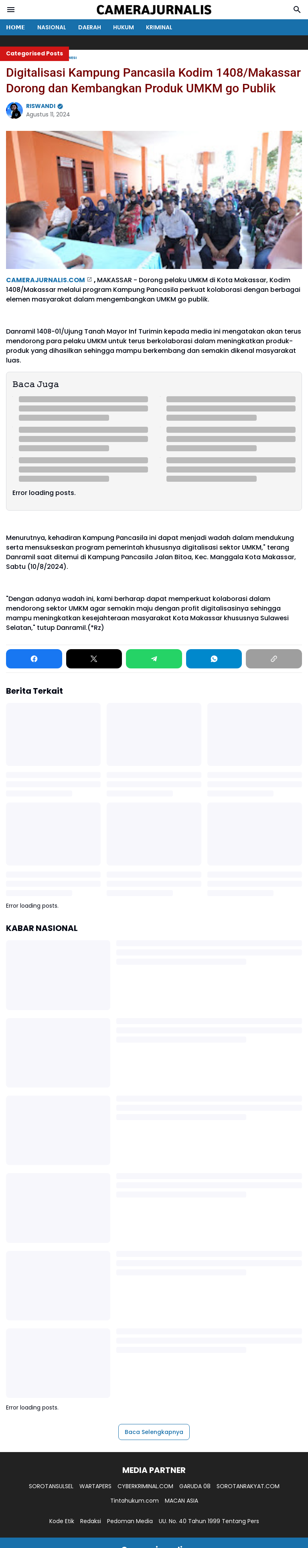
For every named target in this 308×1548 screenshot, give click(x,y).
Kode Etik (61, 1521)
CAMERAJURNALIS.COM (45, 280)
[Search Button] (297, 10)
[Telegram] (154, 658)
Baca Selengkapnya (154, 1432)
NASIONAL (51, 27)
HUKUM (123, 27)
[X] (94, 658)
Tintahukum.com (134, 1501)
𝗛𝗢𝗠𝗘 (15, 27)
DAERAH (89, 27)
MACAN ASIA (181, 1501)
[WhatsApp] (214, 658)
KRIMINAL (159, 27)
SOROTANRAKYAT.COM (248, 1486)
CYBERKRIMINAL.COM (145, 1486)
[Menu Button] (11, 10)
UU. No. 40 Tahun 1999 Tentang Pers (209, 1521)
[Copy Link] (274, 658)
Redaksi (90, 1521)
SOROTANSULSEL (51, 1486)
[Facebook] (34, 658)
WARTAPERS (95, 1486)
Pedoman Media (130, 1521)
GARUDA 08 (195, 1486)
